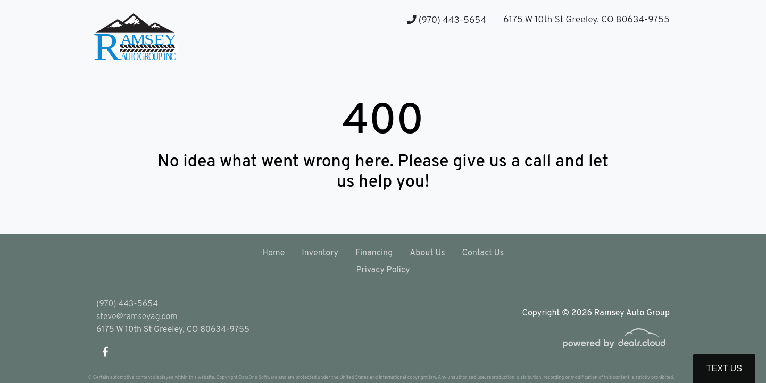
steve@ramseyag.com (137, 317)
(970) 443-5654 (446, 20)
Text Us (724, 368)
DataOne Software (258, 377)
